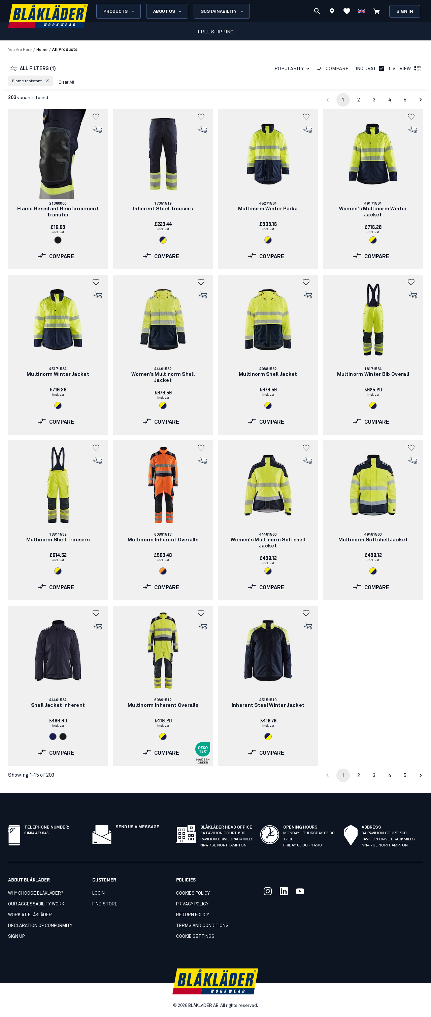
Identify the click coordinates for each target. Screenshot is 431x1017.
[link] (58, 189)
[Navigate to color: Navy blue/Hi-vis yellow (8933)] (163, 240)
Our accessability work (36, 904)
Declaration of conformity (40, 926)
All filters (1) (33, 68)
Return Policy (192, 915)
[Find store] (332, 12)
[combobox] (291, 69)
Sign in (404, 11)
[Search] (317, 11)
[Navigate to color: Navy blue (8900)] (53, 736)
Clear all (66, 81)
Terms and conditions (202, 926)
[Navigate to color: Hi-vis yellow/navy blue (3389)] (268, 240)
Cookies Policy (193, 893)
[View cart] (376, 11)
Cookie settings (195, 936)
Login (98, 893)
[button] (30, 81)
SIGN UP (16, 936)
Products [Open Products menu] (119, 11)
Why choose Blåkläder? (35, 893)
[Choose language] (361, 11)
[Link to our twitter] (267, 891)
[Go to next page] (420, 100)
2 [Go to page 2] (358, 99)
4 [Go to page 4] (389, 99)
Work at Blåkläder (30, 915)
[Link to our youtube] (300, 891)
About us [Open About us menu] (168, 11)
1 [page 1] (343, 99)
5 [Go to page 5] (405, 99)
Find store (105, 904)
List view (405, 69)
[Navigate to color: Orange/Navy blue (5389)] (163, 571)
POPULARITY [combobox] (289, 68)
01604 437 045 (36, 832)
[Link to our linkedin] (283, 891)
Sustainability (222, 11)
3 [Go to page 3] (374, 99)
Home (41, 50)
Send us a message (137, 827)
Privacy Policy (192, 904)
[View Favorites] (346, 11)
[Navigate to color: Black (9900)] (58, 240)
